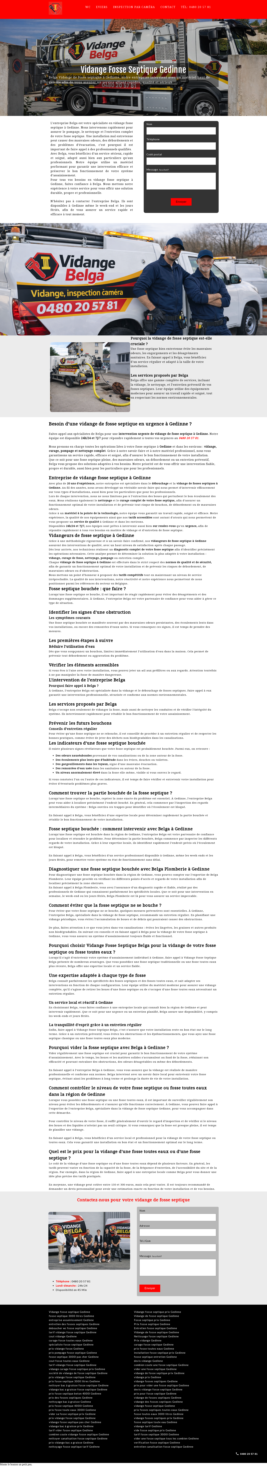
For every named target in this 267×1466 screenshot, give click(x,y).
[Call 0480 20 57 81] (246, 1453)
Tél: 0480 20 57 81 (196, 7)
